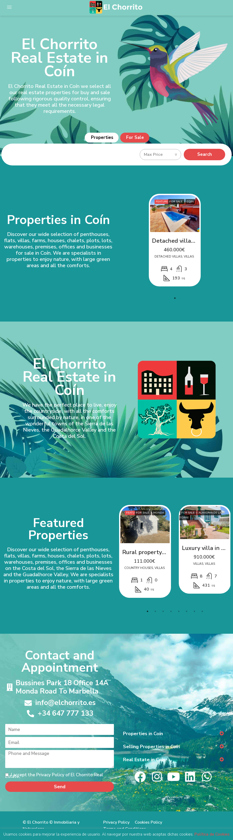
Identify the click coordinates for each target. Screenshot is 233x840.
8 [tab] (202, 611)
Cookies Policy (148, 822)
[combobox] (160, 154)
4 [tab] (171, 611)
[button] (173, 733)
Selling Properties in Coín (151, 746)
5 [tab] (178, 611)
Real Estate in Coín (144, 759)
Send (59, 787)
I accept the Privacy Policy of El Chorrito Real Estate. (54, 775)
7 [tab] (194, 611)
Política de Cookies (212, 834)
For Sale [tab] (136, 137)
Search (204, 154)
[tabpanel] (175, 240)
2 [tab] (155, 611)
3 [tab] (163, 611)
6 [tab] (186, 611)
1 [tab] (174, 297)
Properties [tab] (102, 137)
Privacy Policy (116, 822)
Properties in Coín (143, 733)
